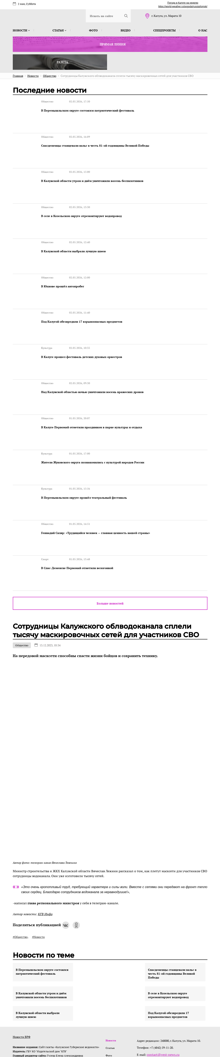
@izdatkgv (165, 994)
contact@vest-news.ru (162, 987)
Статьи (59, 30)
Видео (126, 30)
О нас (202, 30)
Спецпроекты (164, 30)
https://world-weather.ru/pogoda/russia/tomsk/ (182, 6)
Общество (21, 578)
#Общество (20, 870)
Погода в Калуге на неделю (182, 2)
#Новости (38, 870)
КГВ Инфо (45, 847)
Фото (93, 30)
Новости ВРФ (21, 970)
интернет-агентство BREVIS (154, 1035)
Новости (21, 30)
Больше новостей (110, 536)
